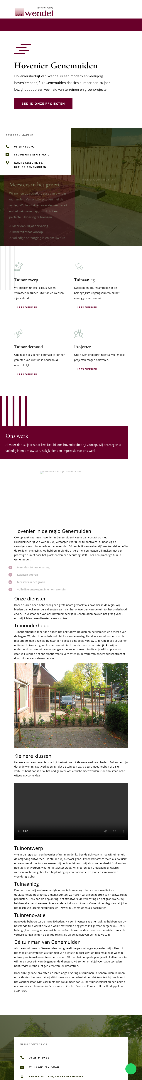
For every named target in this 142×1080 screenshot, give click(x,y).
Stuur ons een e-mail (31, 154)
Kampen (92, 986)
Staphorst (20, 990)
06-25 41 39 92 (24, 146)
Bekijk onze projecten (43, 104)
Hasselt (103, 986)
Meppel (114, 986)
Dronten (80, 986)
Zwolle (70, 986)
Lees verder (27, 307)
